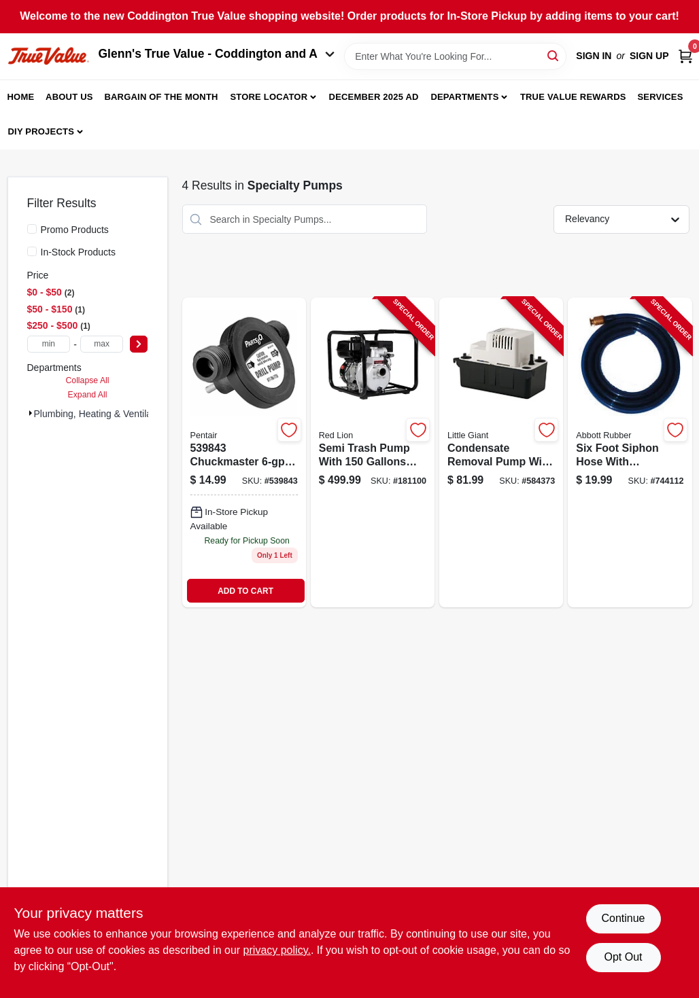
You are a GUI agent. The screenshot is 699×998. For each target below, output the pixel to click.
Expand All (87, 394)
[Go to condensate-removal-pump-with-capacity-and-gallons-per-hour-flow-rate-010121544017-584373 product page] (501, 452)
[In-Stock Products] (32, 251)
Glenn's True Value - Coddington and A (217, 53)
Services (660, 97)
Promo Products (75, 229)
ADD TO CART (245, 591)
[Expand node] (30, 413)
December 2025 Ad (374, 97)
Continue (623, 918)
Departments (464, 97)
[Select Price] (139, 344)
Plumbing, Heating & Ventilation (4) (108, 413)
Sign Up (649, 55)
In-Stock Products (78, 252)
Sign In (593, 55)
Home (21, 97)
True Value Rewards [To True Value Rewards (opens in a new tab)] (573, 97)
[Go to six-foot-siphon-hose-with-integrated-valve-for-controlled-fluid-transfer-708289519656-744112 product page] (630, 452)
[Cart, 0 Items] (685, 56)
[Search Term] (455, 56)
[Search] (554, 55)
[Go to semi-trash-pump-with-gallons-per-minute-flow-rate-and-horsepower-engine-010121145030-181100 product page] (372, 452)
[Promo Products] (32, 229)
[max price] (102, 344)
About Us (69, 97)
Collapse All (87, 380)
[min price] (49, 344)
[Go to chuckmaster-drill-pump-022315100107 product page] (244, 452)
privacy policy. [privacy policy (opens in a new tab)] (277, 950)
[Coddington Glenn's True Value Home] (48, 56)
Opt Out (623, 957)
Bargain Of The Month (161, 97)
